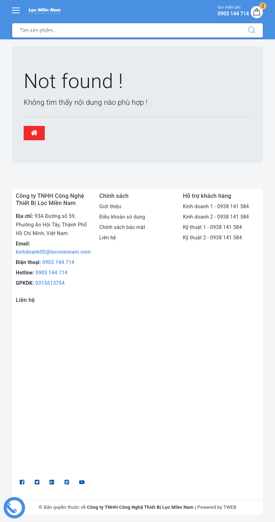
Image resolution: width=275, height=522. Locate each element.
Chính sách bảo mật (122, 227)
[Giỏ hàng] (257, 12)
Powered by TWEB (216, 507)
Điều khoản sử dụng (122, 217)
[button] (34, 133)
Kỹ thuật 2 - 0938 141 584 (212, 237)
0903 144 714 (58, 262)
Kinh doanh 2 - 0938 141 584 (216, 217)
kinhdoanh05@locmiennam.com (53, 252)
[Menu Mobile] (16, 9)
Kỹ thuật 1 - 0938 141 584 (212, 227)
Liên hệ (107, 237)
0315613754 (50, 283)
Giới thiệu (110, 206)
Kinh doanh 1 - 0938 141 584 (216, 206)
